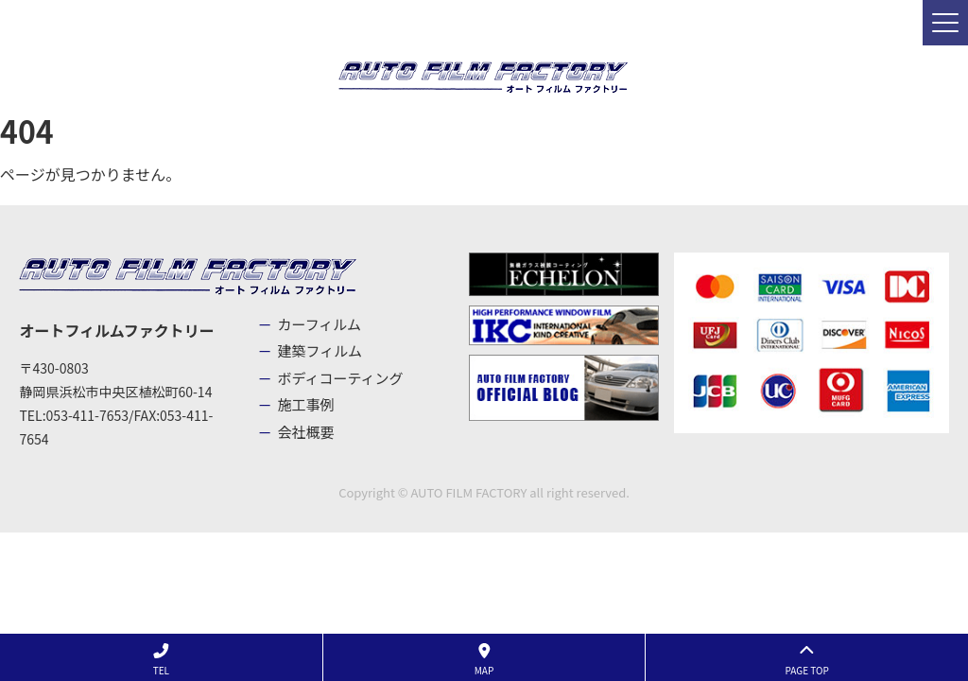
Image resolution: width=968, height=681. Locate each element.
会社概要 (306, 432)
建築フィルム (320, 350)
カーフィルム (320, 324)
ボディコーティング (341, 378)
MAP (484, 660)
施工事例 (306, 404)
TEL (161, 660)
